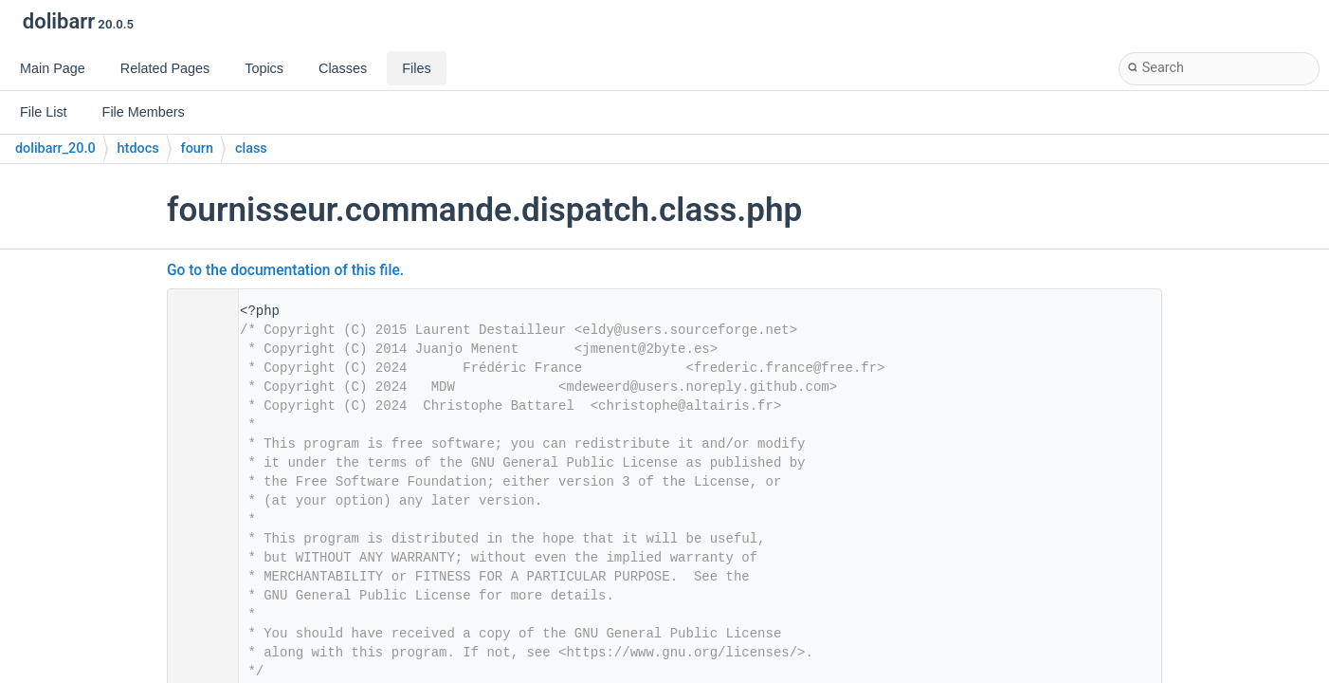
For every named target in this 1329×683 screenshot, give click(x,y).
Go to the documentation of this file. (285, 270)
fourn (197, 148)
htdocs (138, 148)
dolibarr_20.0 (55, 148)
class (251, 148)
